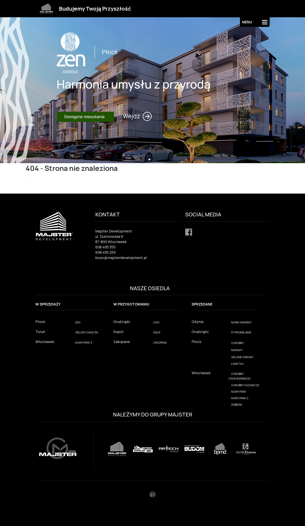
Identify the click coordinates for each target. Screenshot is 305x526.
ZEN (77, 322)
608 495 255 (105, 252)
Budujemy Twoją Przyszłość (95, 8)
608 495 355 (105, 247)
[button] (149, 159)
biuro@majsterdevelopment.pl (121, 257)
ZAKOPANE (160, 342)
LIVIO (156, 322)
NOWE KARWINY (241, 322)
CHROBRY (237, 343)
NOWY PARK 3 (83, 342)
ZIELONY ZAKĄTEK (86, 332)
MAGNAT (237, 350)
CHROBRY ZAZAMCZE (245, 385)
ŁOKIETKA (237, 364)
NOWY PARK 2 (239, 398)
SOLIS (156, 332)
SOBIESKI (236, 404)
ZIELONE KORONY (242, 357)
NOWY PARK (238, 391)
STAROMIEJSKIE (241, 332)
